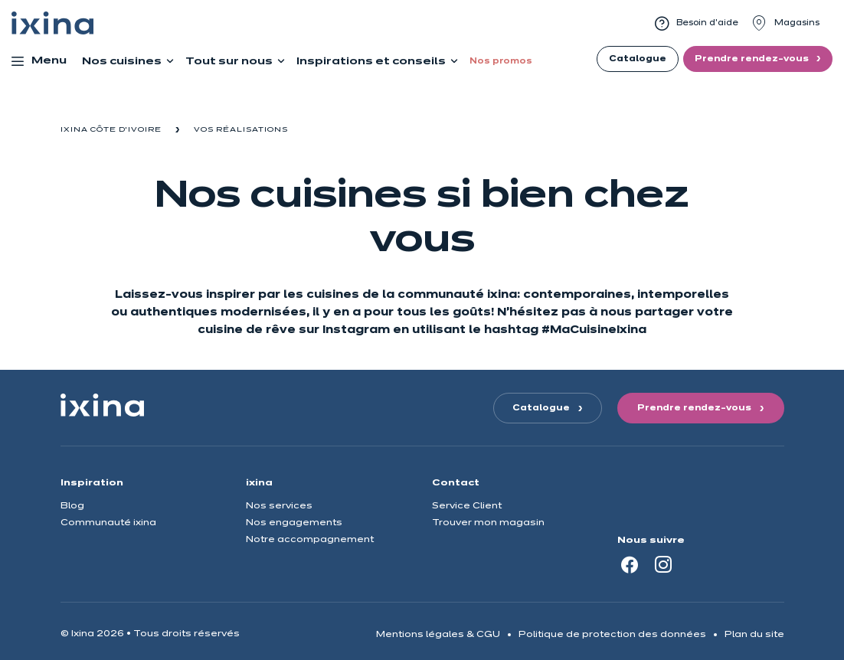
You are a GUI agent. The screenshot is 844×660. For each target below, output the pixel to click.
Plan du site (754, 634)
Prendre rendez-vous (753, 59)
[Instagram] (663, 564)
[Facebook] (629, 564)
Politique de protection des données (612, 634)
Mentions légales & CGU (438, 634)
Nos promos (500, 61)
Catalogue (637, 59)
